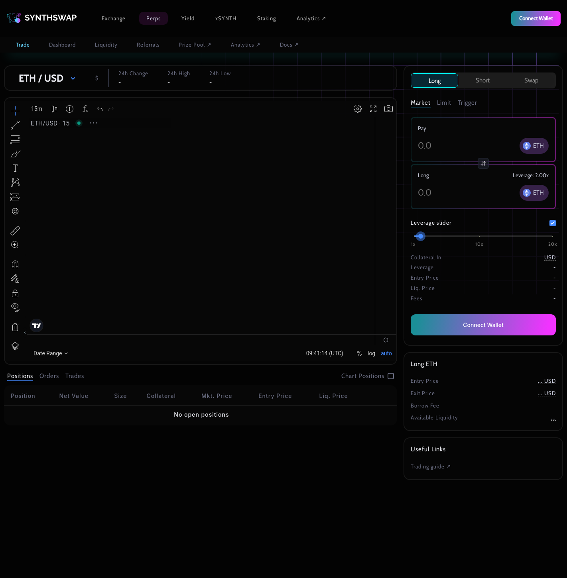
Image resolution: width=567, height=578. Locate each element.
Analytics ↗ (312, 18)
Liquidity (106, 44)
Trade (23, 44)
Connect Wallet (483, 324)
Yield (188, 18)
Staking (266, 18)
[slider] (420, 236)
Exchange (114, 18)
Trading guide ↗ (431, 466)
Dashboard (62, 44)
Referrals (148, 44)
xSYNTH (225, 18)
